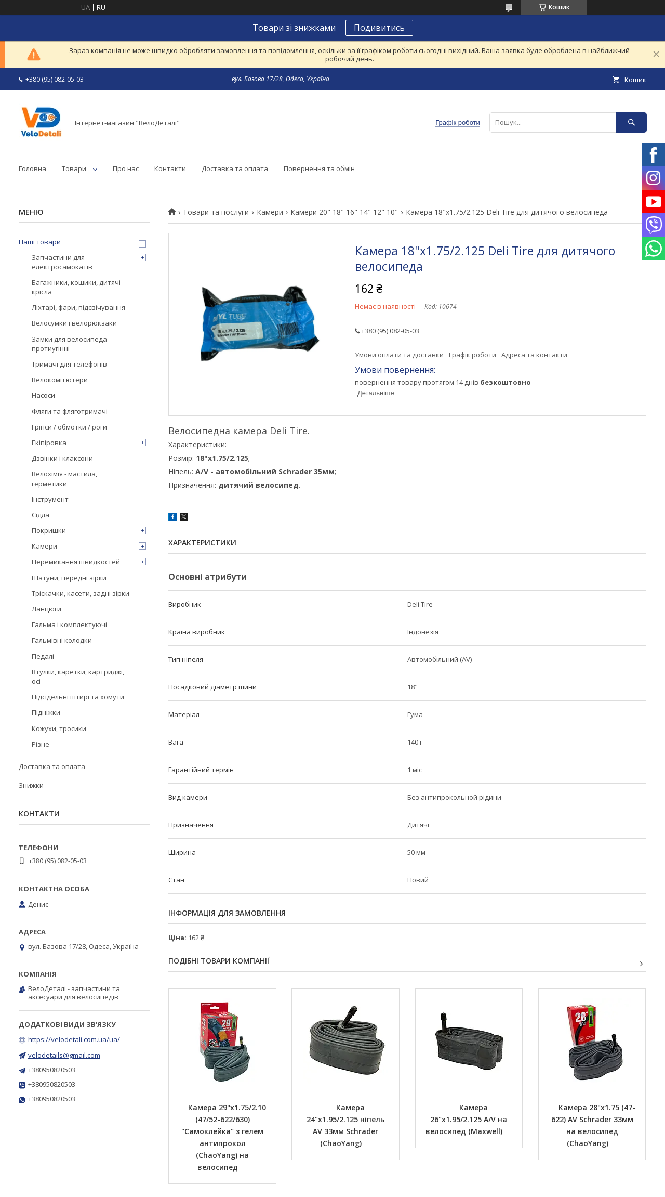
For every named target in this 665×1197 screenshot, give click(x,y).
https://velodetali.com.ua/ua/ (74, 1039)
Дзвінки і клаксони (62, 458)
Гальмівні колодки (62, 640)
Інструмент (50, 499)
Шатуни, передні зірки (69, 577)
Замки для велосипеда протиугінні (69, 343)
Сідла (40, 514)
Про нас (126, 168)
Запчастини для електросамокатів (62, 262)
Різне (40, 744)
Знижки (31, 785)
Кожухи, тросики (59, 728)
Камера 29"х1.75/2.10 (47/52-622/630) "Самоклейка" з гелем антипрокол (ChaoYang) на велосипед (224, 1137)
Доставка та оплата (235, 168)
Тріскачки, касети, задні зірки (80, 593)
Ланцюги (46, 609)
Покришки (49, 530)
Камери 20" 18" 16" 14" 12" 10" (344, 212)
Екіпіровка (49, 442)
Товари (74, 168)
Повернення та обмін (319, 168)
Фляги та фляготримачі (70, 411)
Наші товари (40, 241)
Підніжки (46, 712)
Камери (270, 212)
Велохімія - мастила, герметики (64, 478)
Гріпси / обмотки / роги (69, 427)
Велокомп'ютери (60, 379)
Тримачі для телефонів (69, 364)
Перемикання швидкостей (76, 561)
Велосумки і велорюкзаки (74, 323)
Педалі (43, 656)
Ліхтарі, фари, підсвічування (78, 307)
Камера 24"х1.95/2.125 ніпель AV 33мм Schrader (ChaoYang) (347, 1125)
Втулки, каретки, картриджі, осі (78, 676)
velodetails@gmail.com (64, 1055)
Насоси (43, 395)
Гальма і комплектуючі (69, 624)
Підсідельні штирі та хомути (78, 696)
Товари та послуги (216, 212)
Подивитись (379, 27)
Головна (32, 168)
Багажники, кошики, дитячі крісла (76, 287)
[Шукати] (631, 122)
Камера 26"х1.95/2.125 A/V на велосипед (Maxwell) (467, 1119)
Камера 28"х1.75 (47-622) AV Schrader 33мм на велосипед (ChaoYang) (593, 1125)
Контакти (170, 168)
